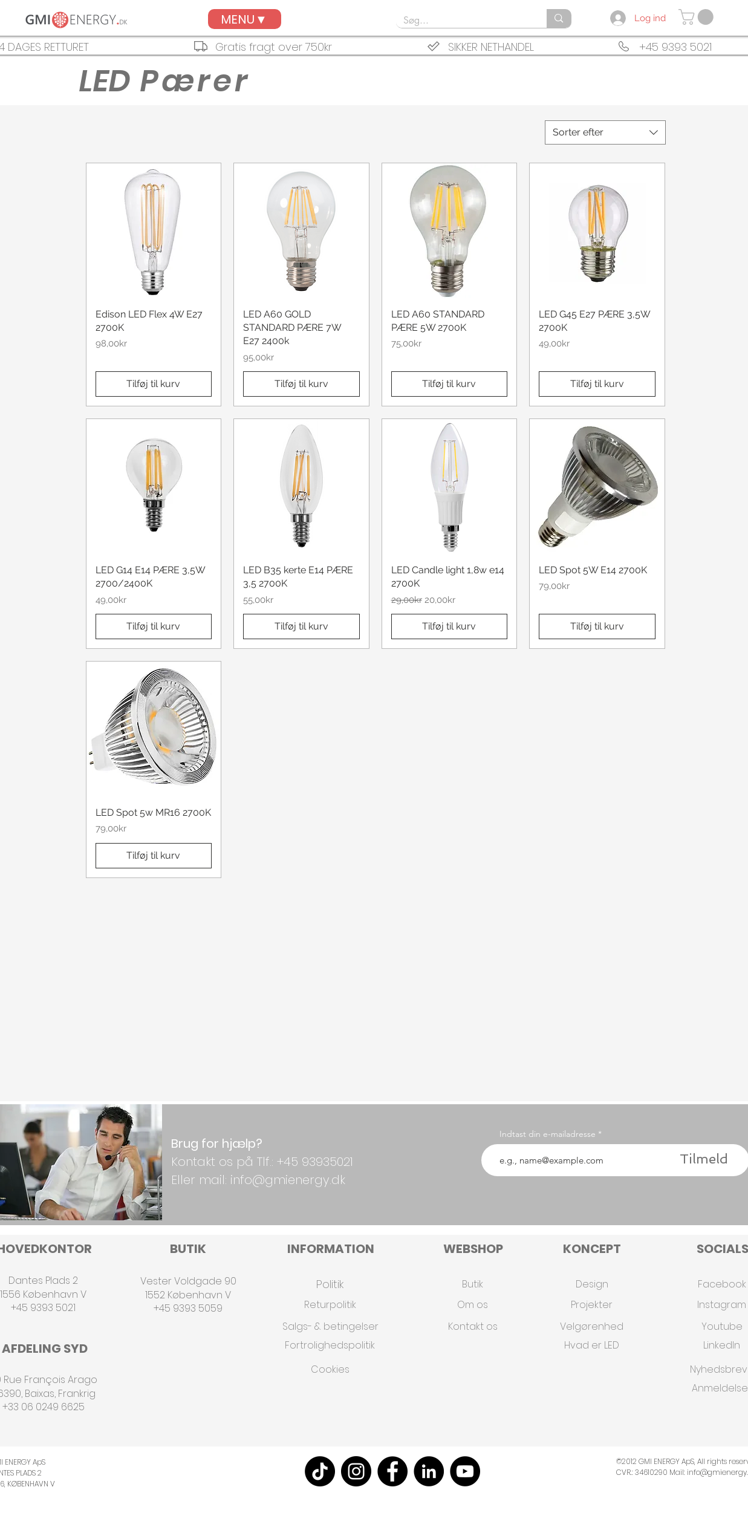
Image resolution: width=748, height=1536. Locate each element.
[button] (697, 17)
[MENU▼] (244, 19)
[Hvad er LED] (592, 1345)
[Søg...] (462, 20)
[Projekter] (592, 1304)
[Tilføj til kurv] (154, 384)
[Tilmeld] (703, 1159)
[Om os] (473, 1304)
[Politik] (330, 1284)
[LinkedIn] (429, 1471)
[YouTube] (465, 1471)
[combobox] (605, 132)
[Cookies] (330, 1369)
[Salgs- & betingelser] (330, 1326)
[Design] (592, 1284)
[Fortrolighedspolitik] (330, 1345)
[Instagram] (356, 1471)
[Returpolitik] (330, 1304)
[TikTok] (320, 1471)
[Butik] (473, 1284)
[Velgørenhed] (592, 1326)
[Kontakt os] (473, 1326)
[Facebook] (392, 1471)
